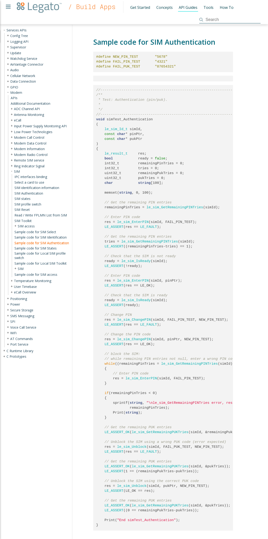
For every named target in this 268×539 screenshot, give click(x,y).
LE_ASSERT (114, 227)
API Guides (188, 7)
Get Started (140, 7)
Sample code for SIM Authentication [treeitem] (41, 242)
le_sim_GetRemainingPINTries (175, 207)
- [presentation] (4, 30)
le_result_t (116, 153)
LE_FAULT (148, 227)
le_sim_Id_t (116, 129)
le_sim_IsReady (136, 261)
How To (227, 7)
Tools (208, 7)
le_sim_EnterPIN (133, 222)
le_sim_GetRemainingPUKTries (160, 432)
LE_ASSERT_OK (117, 432)
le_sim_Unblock (132, 447)
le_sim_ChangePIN (134, 319)
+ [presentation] (8, 36)
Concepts (164, 7)
